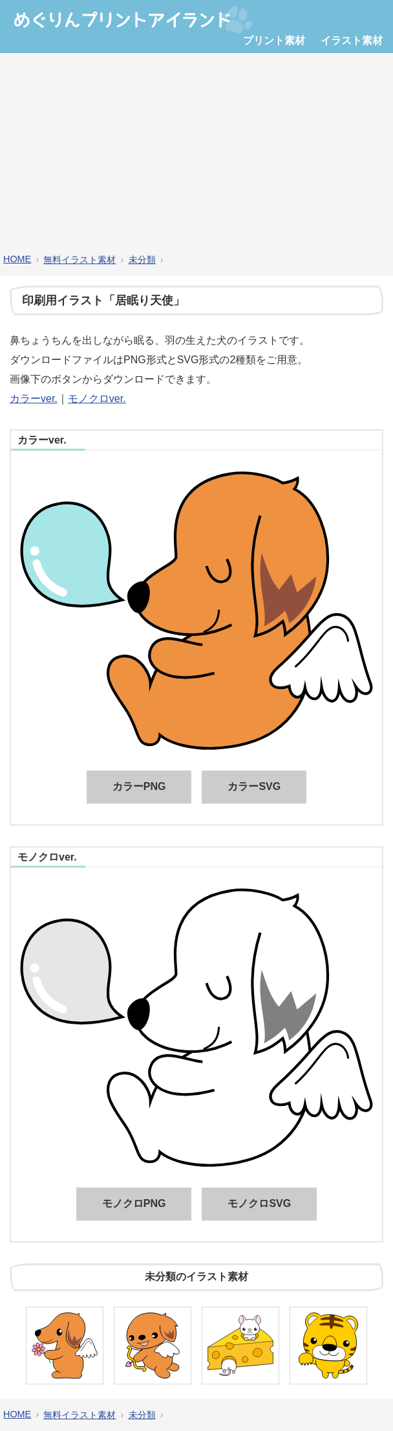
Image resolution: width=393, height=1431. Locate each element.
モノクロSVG (259, 1203)
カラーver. (34, 398)
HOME (17, 259)
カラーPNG (139, 786)
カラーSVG (254, 786)
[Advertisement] (196, 153)
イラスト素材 (352, 40)
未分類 (142, 259)
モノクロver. (97, 398)
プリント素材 (274, 40)
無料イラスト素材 (79, 259)
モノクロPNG (134, 1203)
